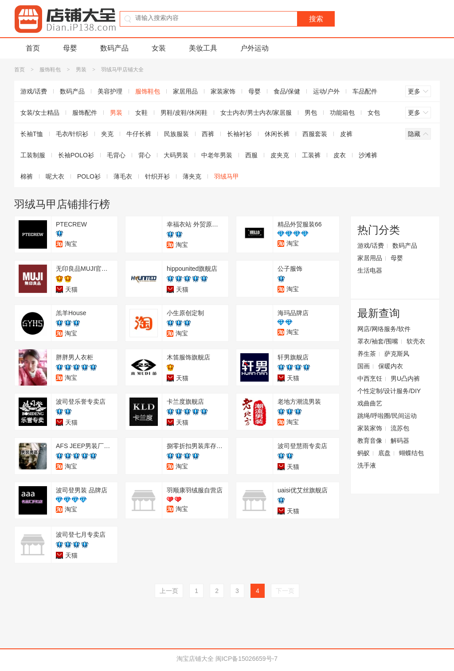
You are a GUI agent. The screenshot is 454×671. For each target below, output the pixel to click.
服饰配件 (84, 112)
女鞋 (141, 112)
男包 (311, 112)
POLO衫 (89, 176)
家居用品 (185, 91)
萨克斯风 (396, 353)
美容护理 (110, 91)
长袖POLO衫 (76, 155)
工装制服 (32, 155)
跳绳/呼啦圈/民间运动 (387, 415)
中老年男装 (216, 155)
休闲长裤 (277, 133)
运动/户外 (326, 91)
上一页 (169, 590)
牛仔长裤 (138, 133)
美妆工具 (203, 48)
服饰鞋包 (50, 69)
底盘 (384, 452)
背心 (144, 155)
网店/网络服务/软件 (384, 328)
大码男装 (176, 155)
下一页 (285, 590)
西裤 (208, 133)
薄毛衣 (123, 176)
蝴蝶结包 (411, 452)
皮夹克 (279, 155)
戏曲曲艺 (369, 403)
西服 (251, 155)
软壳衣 (416, 341)
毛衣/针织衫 (72, 133)
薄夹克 (192, 176)
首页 (33, 48)
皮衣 (339, 155)
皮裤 (346, 133)
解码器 (400, 440)
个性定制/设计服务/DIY (389, 390)
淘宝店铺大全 (195, 658)
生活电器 (369, 270)
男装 (81, 69)
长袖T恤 (31, 133)
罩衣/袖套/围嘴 (377, 341)
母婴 (70, 48)
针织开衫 (157, 176)
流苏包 (400, 428)
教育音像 (369, 440)
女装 (159, 48)
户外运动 (254, 48)
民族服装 (176, 133)
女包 (374, 112)
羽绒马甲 (226, 176)
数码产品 (114, 48)
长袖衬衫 (239, 133)
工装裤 (311, 155)
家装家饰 (223, 91)
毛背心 (116, 155)
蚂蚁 (363, 452)
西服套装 (314, 133)
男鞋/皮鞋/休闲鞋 (183, 112)
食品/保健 (287, 91)
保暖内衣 (390, 366)
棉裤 (26, 176)
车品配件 (364, 91)
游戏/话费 (33, 91)
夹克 (107, 133)
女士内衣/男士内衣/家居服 (256, 112)
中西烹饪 (369, 378)
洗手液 (366, 465)
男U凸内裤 (405, 378)
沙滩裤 (368, 155)
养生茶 (366, 353)
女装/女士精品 (39, 112)
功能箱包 (342, 112)
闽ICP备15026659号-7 (246, 658)
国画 (363, 366)
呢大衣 (55, 176)
